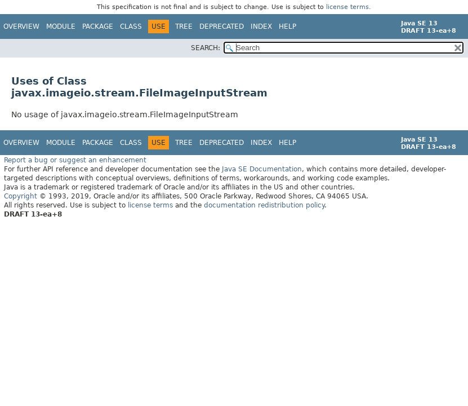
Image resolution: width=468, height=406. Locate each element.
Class (131, 26)
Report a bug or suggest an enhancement (75, 160)
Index (261, 26)
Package (97, 26)
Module (60, 26)
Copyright (20, 196)
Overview (21, 26)
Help (287, 26)
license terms (347, 7)
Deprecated (221, 26)
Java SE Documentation (262, 169)
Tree (184, 26)
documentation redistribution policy (264, 205)
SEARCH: (205, 48)
